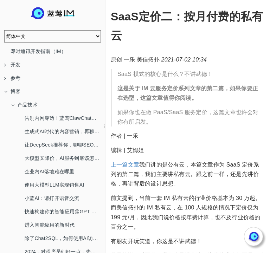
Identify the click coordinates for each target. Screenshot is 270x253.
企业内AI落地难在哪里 (49, 171)
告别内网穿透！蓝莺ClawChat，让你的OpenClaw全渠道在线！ (65, 118)
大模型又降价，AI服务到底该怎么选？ (65, 158)
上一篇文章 (125, 165)
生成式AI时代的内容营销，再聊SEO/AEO (65, 131)
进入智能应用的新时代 (50, 225)
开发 (12, 64)
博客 (12, 91)
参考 (12, 78)
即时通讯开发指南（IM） (38, 51)
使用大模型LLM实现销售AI (54, 185)
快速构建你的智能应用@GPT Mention (65, 211)
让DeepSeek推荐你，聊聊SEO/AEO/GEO (65, 145)
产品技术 (24, 105)
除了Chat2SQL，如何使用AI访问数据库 (65, 238)
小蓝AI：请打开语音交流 (52, 198)
